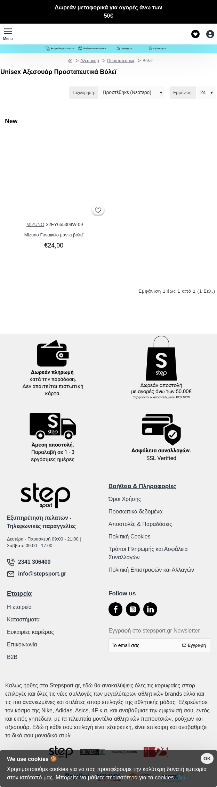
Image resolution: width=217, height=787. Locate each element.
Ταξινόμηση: (84, 92)
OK (207, 758)
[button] (98, 209)
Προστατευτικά (120, 60)
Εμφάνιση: (183, 92)
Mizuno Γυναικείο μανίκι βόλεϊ (53, 234)
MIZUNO (35, 224)
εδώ (180, 777)
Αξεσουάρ (89, 60)
